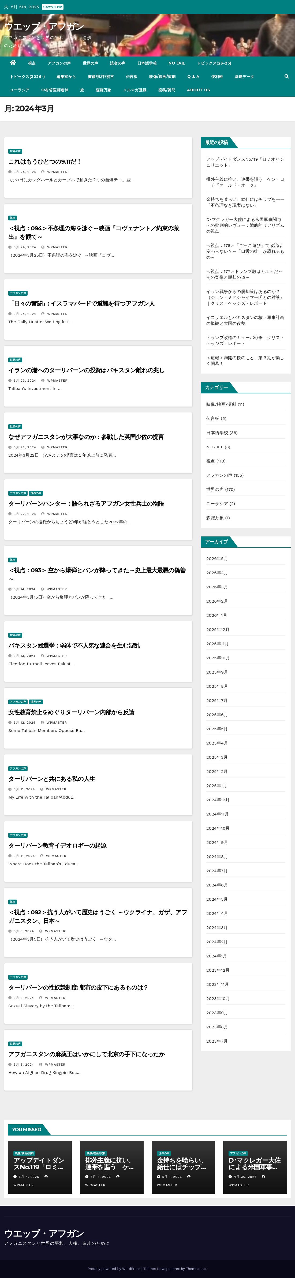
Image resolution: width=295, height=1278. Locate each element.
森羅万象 (103, 90)
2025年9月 (217, 672)
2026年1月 (216, 615)
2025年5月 (217, 728)
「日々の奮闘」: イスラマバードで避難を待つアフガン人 (81, 303)
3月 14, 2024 (25, 589)
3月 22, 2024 (25, 447)
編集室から (66, 76)
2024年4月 (217, 913)
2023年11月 (217, 984)
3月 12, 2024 (25, 722)
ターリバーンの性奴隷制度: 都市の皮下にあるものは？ (78, 987)
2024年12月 (218, 799)
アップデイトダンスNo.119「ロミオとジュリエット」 (38, 1167)
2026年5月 (217, 558)
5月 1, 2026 (172, 1177)
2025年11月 (217, 643)
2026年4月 (217, 572)
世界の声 (90, 63)
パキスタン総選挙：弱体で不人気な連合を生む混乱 (74, 645)
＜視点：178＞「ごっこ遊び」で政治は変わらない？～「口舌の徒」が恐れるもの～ (245, 251)
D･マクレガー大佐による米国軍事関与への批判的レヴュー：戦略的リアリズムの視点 (245, 225)
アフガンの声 (59, 63)
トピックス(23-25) (214, 63)
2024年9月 (217, 842)
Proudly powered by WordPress (114, 1269)
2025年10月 (218, 657)
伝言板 (132, 76)
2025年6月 (217, 714)
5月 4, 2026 (29, 1177)
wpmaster (54, 172)
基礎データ (244, 76)
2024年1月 (216, 955)
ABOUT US (198, 90)
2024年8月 (217, 856)
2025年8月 (217, 686)
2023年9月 (217, 1012)
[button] (287, 76)
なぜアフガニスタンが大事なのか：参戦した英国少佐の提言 (88, 437)
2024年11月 (217, 814)
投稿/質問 (166, 90)
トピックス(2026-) (27, 76)
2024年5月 (217, 899)
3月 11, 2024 (24, 789)
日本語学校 (147, 63)
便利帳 (217, 76)
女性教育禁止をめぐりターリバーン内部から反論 (71, 712)
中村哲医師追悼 (55, 90)
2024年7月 (217, 870)
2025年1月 (216, 785)
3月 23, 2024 (25, 380)
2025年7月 (217, 700)
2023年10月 (218, 998)
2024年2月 (217, 941)
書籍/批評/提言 (101, 76)
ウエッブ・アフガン (44, 26)
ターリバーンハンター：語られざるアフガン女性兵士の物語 (86, 503)
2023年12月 (218, 970)
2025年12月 (218, 629)
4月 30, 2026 (245, 1177)
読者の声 (118, 63)
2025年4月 (217, 743)
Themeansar (196, 1269)
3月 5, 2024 (24, 931)
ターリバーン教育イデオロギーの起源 (57, 845)
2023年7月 (217, 1041)
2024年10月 (218, 828)
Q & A (193, 76)
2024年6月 (217, 885)
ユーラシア (19, 90)
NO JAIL (177, 63)
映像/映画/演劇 (162, 76)
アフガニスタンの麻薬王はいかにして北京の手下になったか (86, 1054)
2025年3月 (217, 757)
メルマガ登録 (135, 90)
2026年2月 (217, 601)
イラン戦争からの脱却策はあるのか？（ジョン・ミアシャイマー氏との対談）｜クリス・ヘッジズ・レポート (245, 297)
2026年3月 (217, 586)
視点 (32, 63)
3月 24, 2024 (25, 172)
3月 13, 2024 (25, 656)
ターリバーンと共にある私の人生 (51, 779)
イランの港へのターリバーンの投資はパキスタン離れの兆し (86, 370)
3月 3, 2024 (24, 998)
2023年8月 (217, 1026)
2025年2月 (217, 771)
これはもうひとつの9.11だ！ (45, 161)
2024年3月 (217, 927)
